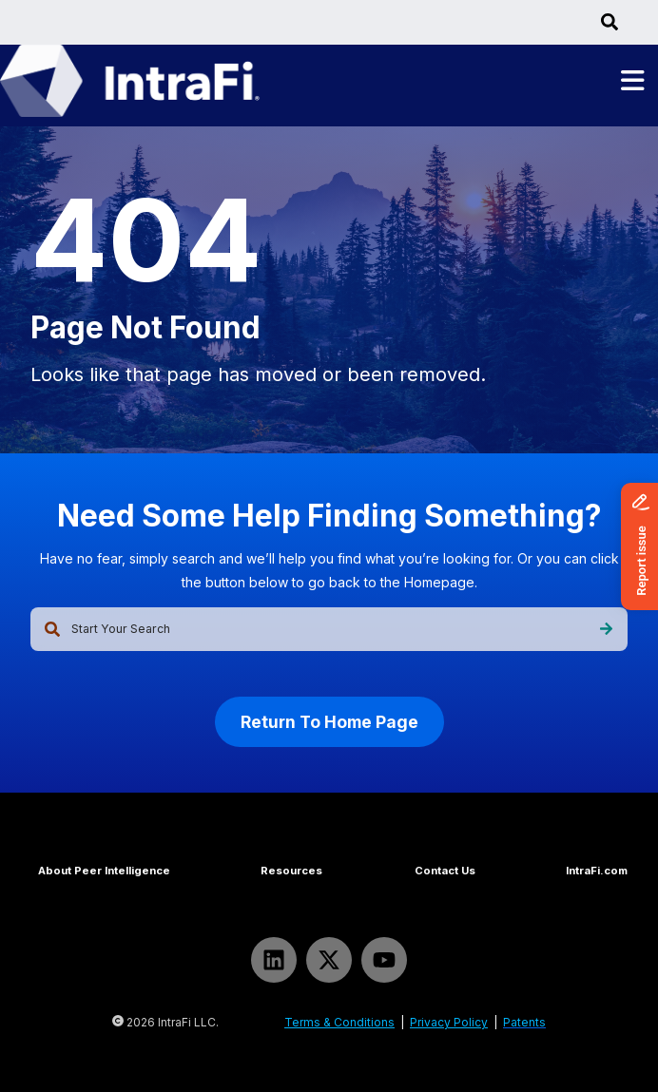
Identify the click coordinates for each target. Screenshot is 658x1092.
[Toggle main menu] (633, 81)
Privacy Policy (449, 1022)
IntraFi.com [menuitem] (597, 870)
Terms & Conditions (339, 1022)
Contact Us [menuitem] (445, 870)
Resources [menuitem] (291, 870)
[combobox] (329, 629)
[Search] (606, 629)
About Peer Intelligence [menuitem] (104, 870)
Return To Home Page (329, 722)
